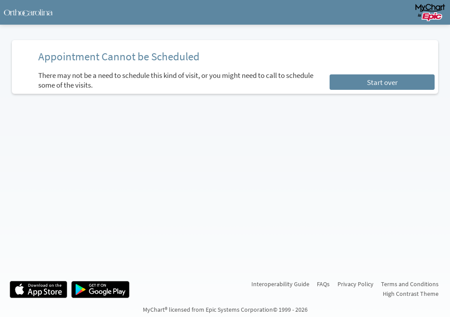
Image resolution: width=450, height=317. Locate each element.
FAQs (323, 284)
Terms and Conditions (410, 284)
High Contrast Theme (411, 294)
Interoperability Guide (280, 284)
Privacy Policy (356, 284)
